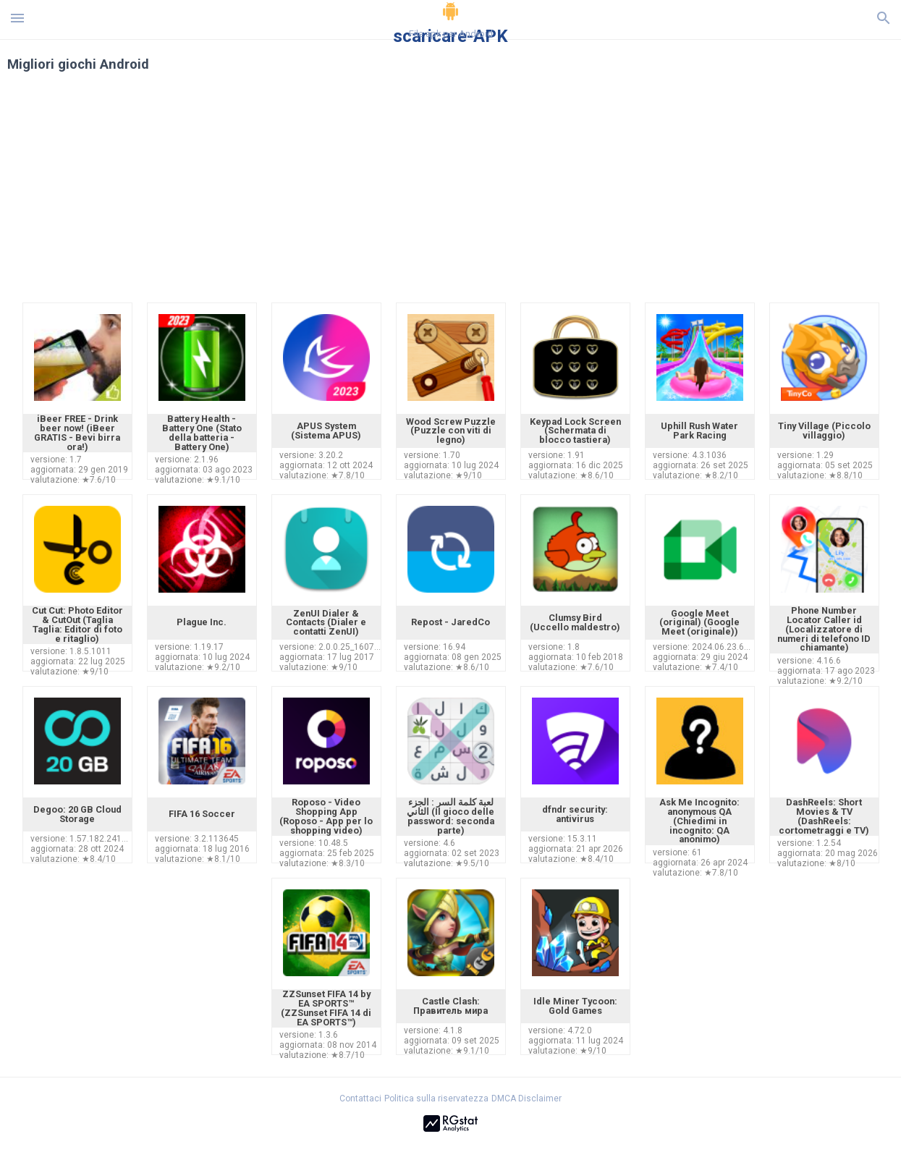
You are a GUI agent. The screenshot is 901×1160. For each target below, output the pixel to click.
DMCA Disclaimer (526, 1098)
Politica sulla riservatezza (436, 1098)
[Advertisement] (538, 194)
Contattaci (360, 1098)
